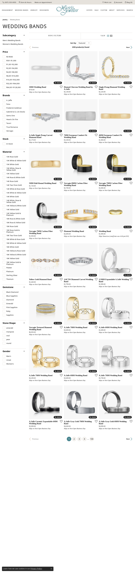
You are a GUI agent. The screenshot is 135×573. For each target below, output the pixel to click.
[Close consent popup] (51, 569)
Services (121, 10)
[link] (9, 2)
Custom (104, 10)
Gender (6, 351)
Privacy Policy (36, 569)
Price (5, 52)
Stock (5, 139)
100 (91, 439)
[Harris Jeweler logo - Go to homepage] (67, 10)
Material (7, 152)
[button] (107, 2)
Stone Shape (9, 323)
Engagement (7, 10)
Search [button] (130, 10)
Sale (97, 10)
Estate (90, 10)
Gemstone (8, 287)
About (112, 10)
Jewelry (34, 10)
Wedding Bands (21, 10)
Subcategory (9, 35)
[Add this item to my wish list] (60, 87)
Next (128, 47)
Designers (44, 10)
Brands (6, 95)
